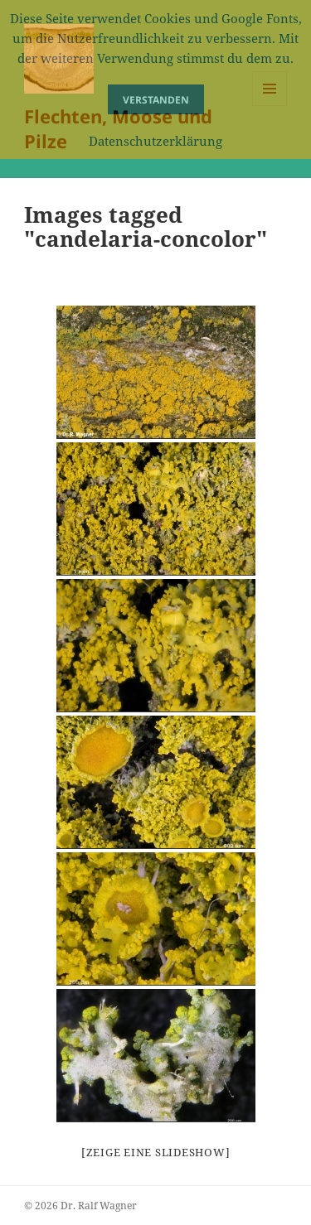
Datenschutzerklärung (155, 141)
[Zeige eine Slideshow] (156, 1152)
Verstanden (156, 100)
